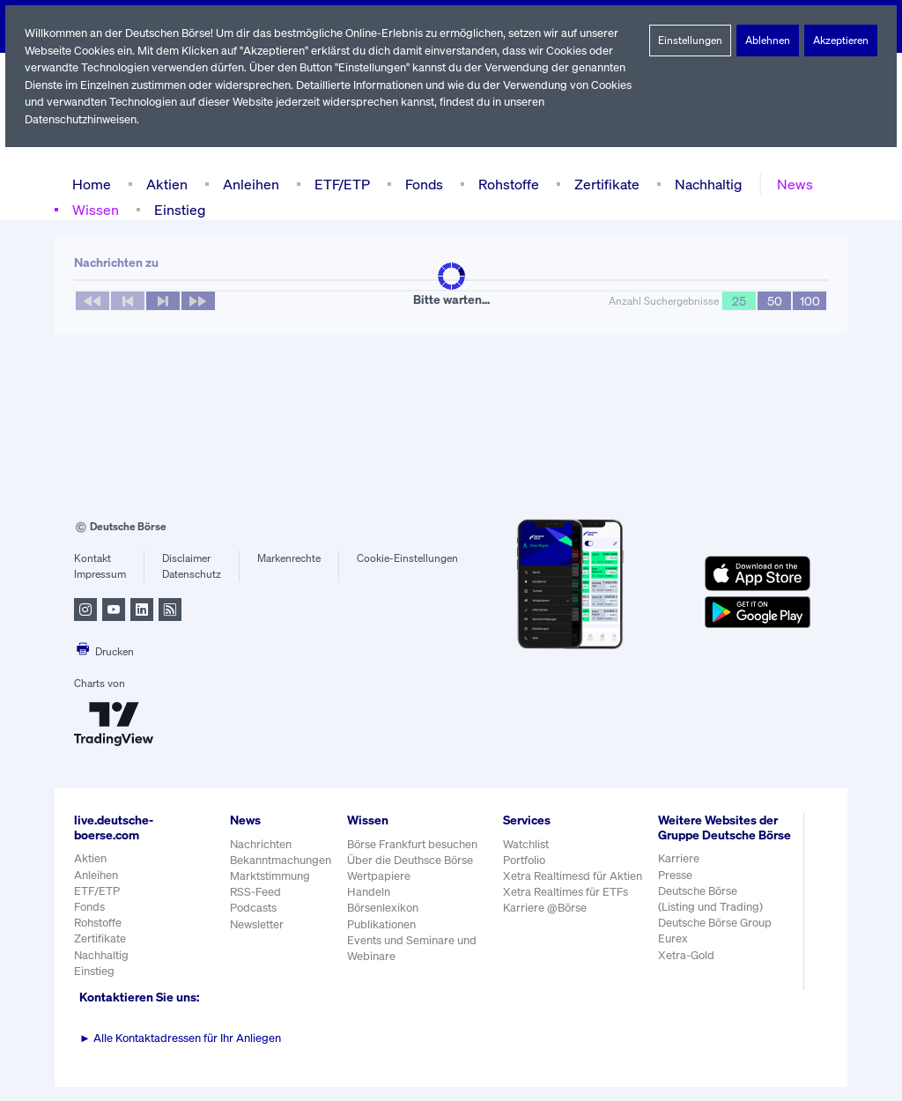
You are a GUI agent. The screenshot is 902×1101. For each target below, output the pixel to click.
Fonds (422, 183)
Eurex (673, 953)
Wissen (95, 209)
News (789, 183)
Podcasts (253, 907)
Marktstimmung (269, 876)
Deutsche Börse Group (716, 937)
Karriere (678, 873)
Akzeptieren (841, 40)
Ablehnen (767, 40)
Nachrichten (260, 844)
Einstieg (178, 209)
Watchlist (527, 844)
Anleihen (246, 183)
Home (91, 183)
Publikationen (382, 924)
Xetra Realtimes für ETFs (568, 891)
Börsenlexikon (384, 907)
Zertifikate (603, 183)
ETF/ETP (338, 183)
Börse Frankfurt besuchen (414, 844)
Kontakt (92, 558)
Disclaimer (186, 558)
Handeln (369, 891)
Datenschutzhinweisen (82, 119)
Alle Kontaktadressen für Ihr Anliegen (180, 1038)
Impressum (100, 574)
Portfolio (525, 860)
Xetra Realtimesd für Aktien (573, 876)
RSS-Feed (257, 891)
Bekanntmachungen (281, 860)
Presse (675, 889)
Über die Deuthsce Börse (412, 860)
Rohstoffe (507, 183)
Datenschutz (191, 574)
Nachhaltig (702, 183)
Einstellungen (690, 40)
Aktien (164, 183)
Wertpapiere (379, 876)
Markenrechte (289, 558)
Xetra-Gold (685, 969)
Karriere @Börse (546, 907)
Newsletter (257, 924)
